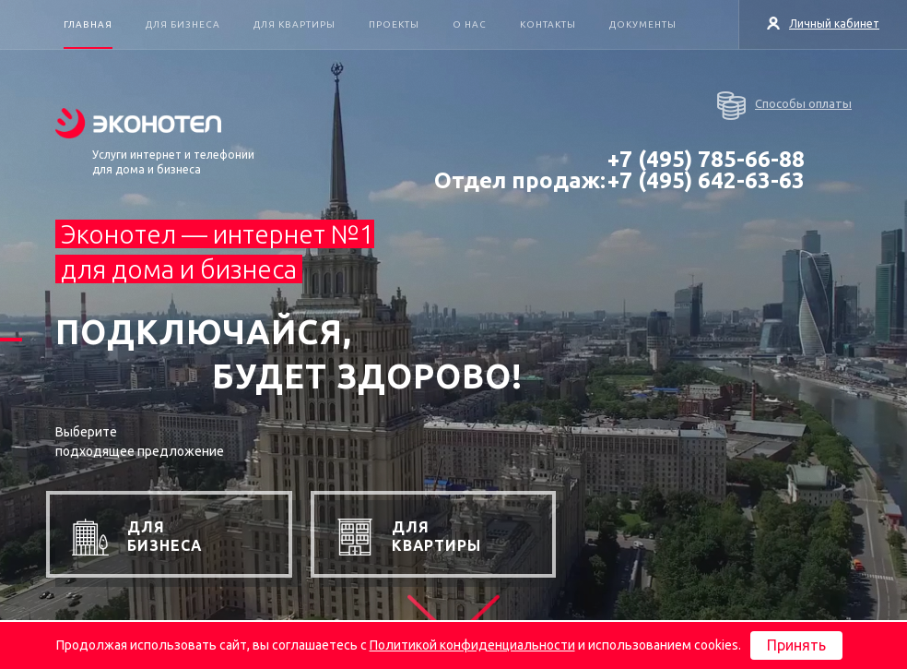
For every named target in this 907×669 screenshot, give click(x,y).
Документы (643, 24)
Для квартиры (294, 24)
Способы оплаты (784, 105)
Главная (88, 24)
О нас (470, 24)
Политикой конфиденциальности (472, 645)
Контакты (548, 24)
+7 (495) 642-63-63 (706, 180)
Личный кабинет (823, 23)
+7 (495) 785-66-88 (706, 159)
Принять (796, 645)
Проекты (394, 24)
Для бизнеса (183, 24)
